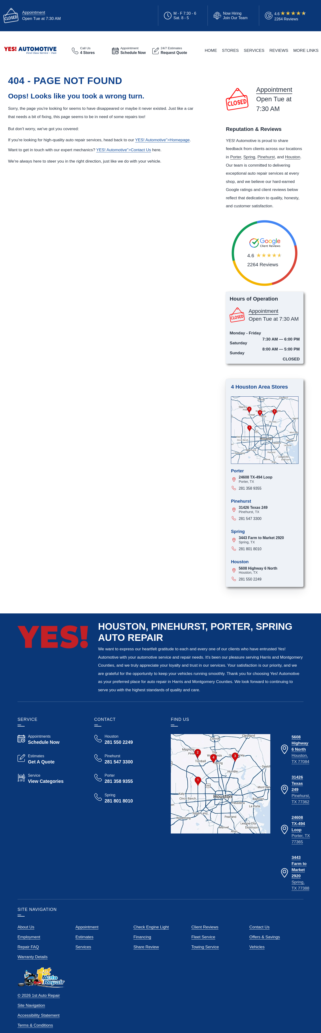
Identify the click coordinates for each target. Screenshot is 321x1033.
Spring (249, 157)
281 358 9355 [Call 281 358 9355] (250, 488)
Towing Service (205, 946)
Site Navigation (31, 1005)
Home (211, 50)
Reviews (278, 50)
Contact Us (259, 927)
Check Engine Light (151, 927)
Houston (292, 157)
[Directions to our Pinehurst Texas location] (295, 789)
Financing (142, 937)
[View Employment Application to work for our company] (229, 15)
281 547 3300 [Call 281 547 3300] (250, 519)
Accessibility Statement (39, 1015)
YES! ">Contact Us (123, 149)
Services (254, 50)
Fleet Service (203, 937)
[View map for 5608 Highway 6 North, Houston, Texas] (268, 570)
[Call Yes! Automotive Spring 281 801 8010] (127, 798)
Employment (29, 937)
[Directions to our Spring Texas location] (295, 873)
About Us (26, 927)
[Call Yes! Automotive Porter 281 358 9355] (127, 778)
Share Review (146, 946)
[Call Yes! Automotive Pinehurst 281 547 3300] (127, 759)
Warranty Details (33, 956)
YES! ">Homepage (162, 139)
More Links (306, 50)
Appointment (33, 12)
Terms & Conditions (35, 1025)
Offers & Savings (264, 937)
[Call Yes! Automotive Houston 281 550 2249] (127, 739)
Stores (230, 50)
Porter (235, 157)
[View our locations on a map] (220, 783)
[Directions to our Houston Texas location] (295, 749)
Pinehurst (266, 157)
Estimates (85, 937)
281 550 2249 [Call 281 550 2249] (250, 579)
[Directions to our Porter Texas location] (295, 830)
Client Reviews (204, 927)
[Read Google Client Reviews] (290, 15)
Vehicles (256, 946)
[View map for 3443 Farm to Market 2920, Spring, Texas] (268, 540)
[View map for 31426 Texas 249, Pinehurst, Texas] (268, 509)
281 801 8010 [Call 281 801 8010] (250, 549)
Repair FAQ (28, 946)
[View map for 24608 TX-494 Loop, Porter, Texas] (268, 479)
